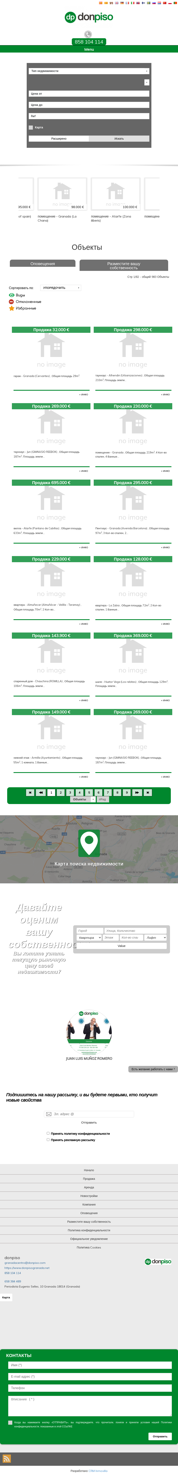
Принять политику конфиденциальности (80, 1133)
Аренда (89, 1187)
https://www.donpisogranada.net (27, 1268)
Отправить (89, 1122)
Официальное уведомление (89, 1239)
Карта (39, 127)
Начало (89, 1170)
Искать (119, 138)
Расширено (58, 138)
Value (122, 946)
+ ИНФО (83, 394)
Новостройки (89, 1196)
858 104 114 (13, 1273)
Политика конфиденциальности (89, 1230)
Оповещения (42, 263)
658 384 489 (13, 1281)
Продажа (89, 1179)
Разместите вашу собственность (123, 265)
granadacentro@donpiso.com (25, 1263)
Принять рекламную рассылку (73, 1140)
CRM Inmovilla (98, 1471)
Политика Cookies (89, 1247)
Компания (89, 1204)
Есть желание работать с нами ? (153, 1069)
